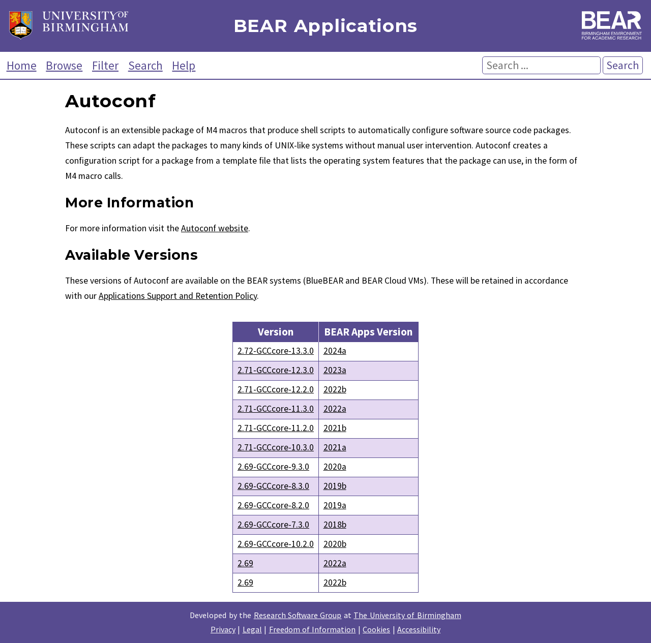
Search (145, 65)
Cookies (376, 629)
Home (22, 65)
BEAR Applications (325, 26)
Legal (252, 629)
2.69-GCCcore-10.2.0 (276, 543)
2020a (334, 466)
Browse (64, 65)
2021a (334, 447)
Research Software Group (298, 615)
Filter (105, 65)
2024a (334, 350)
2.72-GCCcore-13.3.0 (276, 350)
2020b (334, 543)
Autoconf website (214, 228)
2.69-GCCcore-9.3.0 (273, 466)
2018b (334, 524)
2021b (334, 428)
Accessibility (418, 629)
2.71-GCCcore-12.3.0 (276, 370)
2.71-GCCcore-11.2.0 (276, 428)
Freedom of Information (312, 629)
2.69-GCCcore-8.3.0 (273, 486)
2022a (334, 408)
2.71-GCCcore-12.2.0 (276, 389)
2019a (334, 505)
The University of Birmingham (407, 615)
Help (183, 65)
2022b (334, 389)
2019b (334, 486)
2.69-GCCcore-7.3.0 (273, 524)
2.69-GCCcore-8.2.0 (273, 505)
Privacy (223, 629)
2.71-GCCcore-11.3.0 (276, 408)
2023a (334, 370)
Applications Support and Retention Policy (178, 295)
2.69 (245, 563)
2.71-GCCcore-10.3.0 (276, 447)
